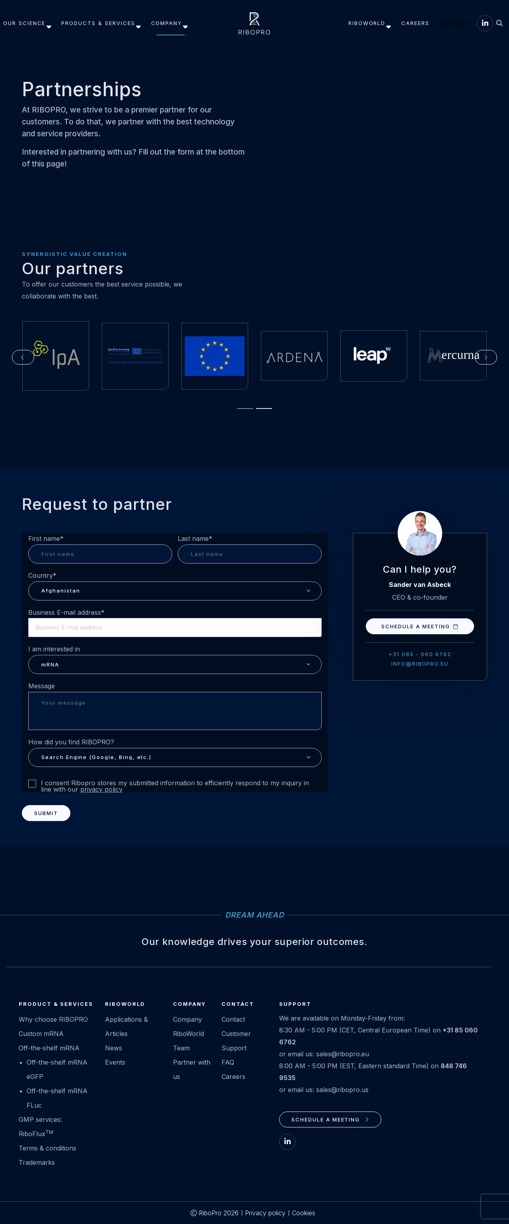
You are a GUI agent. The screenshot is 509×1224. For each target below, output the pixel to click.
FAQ (227, 1062)
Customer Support (236, 1041)
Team (181, 1048)
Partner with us (191, 1069)
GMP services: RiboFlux (40, 1127)
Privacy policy (265, 1213)
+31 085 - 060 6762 (420, 654)
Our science (27, 23)
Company (170, 23)
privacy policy (101, 789)
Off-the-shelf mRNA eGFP (57, 1069)
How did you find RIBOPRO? (71, 742)
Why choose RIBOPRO (53, 1019)
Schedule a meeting (419, 626)
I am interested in (54, 649)
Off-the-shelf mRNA (49, 1048)
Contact (442, 23)
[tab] (241, 412)
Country (42, 575)
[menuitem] (29, 23)
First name (46, 538)
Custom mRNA (41, 1034)
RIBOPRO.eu (254, 23)
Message (41, 686)
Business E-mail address (66, 612)
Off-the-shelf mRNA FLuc (57, 1098)
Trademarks (37, 1162)
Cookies (303, 1213)
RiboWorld (345, 23)
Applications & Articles (126, 1026)
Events (115, 1062)
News (113, 1048)
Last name (195, 538)
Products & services (101, 23)
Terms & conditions (47, 1148)
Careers (391, 23)
